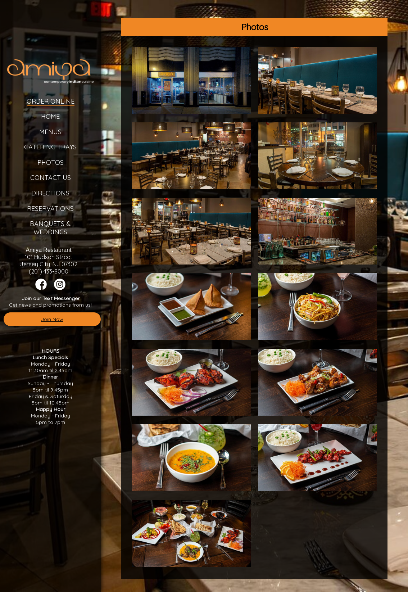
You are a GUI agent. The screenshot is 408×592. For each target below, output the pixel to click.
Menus (50, 132)
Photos (50, 162)
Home (50, 116)
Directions (50, 193)
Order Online (50, 101)
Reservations (50, 208)
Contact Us (50, 177)
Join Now (52, 319)
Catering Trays (50, 147)
